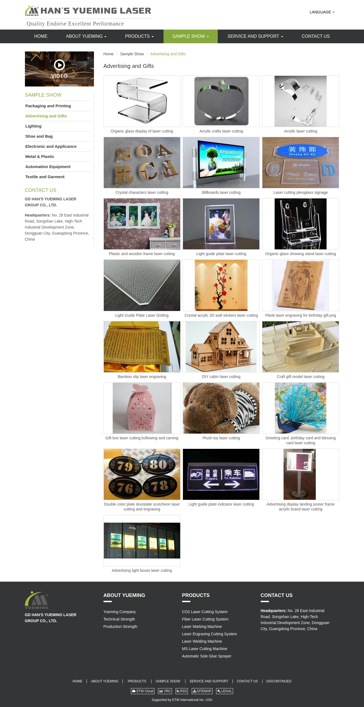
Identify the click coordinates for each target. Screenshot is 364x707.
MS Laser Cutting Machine (204, 649)
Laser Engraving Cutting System (209, 634)
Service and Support (255, 36)
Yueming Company (120, 612)
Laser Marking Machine (202, 626)
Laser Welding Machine (202, 641)
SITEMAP (202, 691)
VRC (165, 691)
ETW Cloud (142, 691)
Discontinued (278, 681)
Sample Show (190, 36)
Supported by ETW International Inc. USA (182, 700)
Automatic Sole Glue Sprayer (207, 656)
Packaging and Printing (48, 105)
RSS (182, 691)
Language (322, 12)
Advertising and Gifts (46, 116)
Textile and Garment (45, 176)
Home (40, 36)
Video (59, 69)
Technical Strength (119, 619)
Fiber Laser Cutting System (205, 619)
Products (139, 36)
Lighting (33, 126)
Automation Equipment (48, 166)
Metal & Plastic (40, 156)
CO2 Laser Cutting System (205, 612)
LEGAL (224, 691)
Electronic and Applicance (51, 146)
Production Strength (120, 626)
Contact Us (316, 36)
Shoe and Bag (39, 136)
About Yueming (86, 36)
